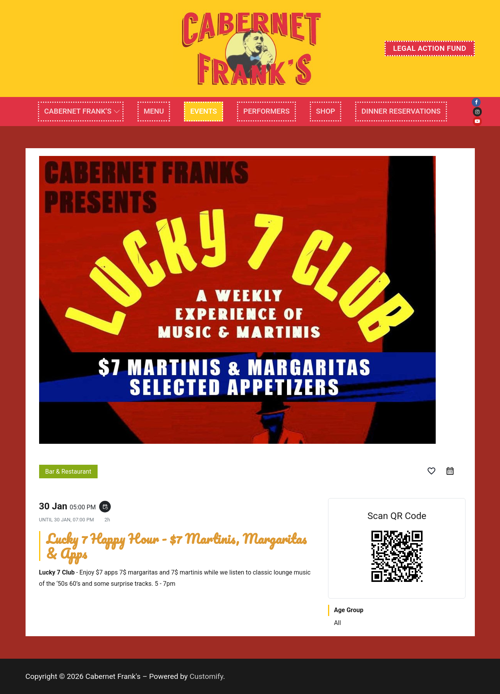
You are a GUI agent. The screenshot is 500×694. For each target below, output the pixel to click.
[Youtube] (477, 121)
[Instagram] (477, 111)
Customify (206, 676)
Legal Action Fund (429, 48)
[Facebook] (476, 102)
